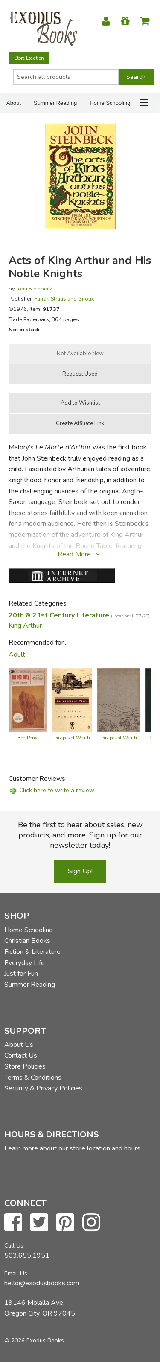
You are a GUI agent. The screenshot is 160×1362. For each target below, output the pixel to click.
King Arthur (25, 625)
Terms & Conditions (32, 1077)
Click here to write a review (56, 790)
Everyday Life (24, 963)
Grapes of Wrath (72, 738)
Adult (17, 654)
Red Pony (27, 738)
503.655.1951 (26, 1255)
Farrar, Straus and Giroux (64, 298)
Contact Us (20, 1055)
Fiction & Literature (32, 951)
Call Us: (14, 1246)
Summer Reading (55, 103)
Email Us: (16, 1273)
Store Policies (25, 1066)
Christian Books (27, 940)
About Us (18, 1044)
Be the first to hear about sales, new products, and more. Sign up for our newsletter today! (80, 835)
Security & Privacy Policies (43, 1088)
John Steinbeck (34, 288)
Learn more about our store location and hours (72, 1148)
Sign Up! (80, 871)
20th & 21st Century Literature (79, 615)
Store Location (29, 58)
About (13, 103)
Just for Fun (21, 973)
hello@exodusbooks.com (41, 1283)
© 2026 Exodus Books (34, 1340)
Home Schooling (110, 103)
